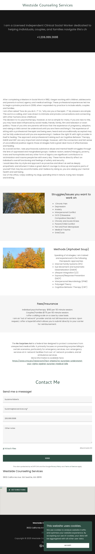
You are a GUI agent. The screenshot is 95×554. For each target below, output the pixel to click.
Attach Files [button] (10, 448)
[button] (4, 448)
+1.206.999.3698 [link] (47, 37)
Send (47, 458)
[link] (47, 5)
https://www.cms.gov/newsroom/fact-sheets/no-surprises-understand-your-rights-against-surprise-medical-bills (47, 362)
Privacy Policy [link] (56, 466)
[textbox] (47, 399)
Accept (68, 549)
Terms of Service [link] (71, 466)
